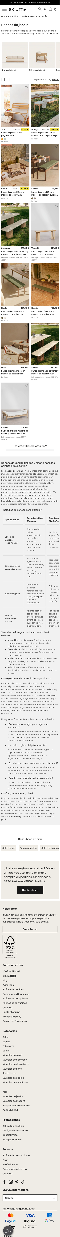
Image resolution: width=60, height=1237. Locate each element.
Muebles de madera (14, 1101)
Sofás (6, 1050)
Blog (5, 980)
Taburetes (8, 1046)
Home (4, 16)
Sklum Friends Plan (13, 1126)
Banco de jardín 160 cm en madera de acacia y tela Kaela (13, 314)
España (9, 1197)
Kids (5, 1092)
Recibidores (9, 1073)
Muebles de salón (12, 1055)
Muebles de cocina (13, 1078)
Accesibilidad (10, 1110)
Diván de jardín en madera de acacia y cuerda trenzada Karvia (14, 433)
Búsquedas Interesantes (16, 1105)
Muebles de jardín (19, 16)
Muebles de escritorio (15, 1082)
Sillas (5, 1037)
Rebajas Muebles (12, 1139)
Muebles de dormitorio (16, 1064)
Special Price (10, 1135)
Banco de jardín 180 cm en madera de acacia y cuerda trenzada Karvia (43, 195)
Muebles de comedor (15, 1059)
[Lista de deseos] (56, 9)
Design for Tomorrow (15, 1021)
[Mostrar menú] (4, 9)
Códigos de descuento (15, 1130)
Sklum (9, 976)
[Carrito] (50, 9)
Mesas (6, 1041)
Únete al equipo (11, 1012)
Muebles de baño (12, 1069)
